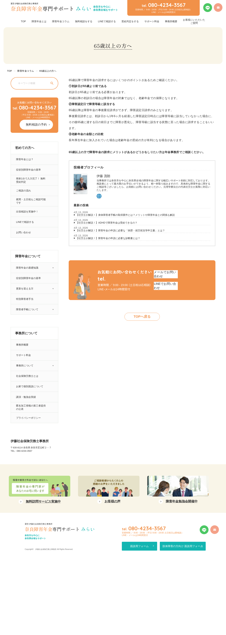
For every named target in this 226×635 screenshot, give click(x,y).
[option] (39, 564)
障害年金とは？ (24, 158)
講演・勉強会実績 (25, 430)
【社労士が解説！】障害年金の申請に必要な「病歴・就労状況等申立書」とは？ (120, 230)
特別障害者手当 (24, 319)
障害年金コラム (60, 21)
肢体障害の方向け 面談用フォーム (189, 620)
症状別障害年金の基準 (28, 171)
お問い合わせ (23, 245)
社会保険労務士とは (27, 406)
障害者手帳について (27, 331)
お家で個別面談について (29, 418)
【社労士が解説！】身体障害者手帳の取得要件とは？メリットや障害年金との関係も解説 (125, 214)
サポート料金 (151, 21)
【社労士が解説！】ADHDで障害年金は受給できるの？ (106, 222)
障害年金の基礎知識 (27, 282)
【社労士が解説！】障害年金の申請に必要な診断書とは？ (108, 238)
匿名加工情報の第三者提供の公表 (31, 443)
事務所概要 (171, 21)
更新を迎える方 (24, 307)
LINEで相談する (107, 21)
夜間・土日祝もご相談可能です (31, 208)
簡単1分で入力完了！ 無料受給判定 (31, 183)
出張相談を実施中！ (27, 220)
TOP (23, 21)
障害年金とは (39, 21)
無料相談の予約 (38, 124)
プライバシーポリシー (28, 455)
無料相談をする (83, 21)
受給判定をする (130, 21)
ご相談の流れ (23, 195)
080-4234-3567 (34, 107)
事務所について (24, 393)
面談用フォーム (138, 620)
